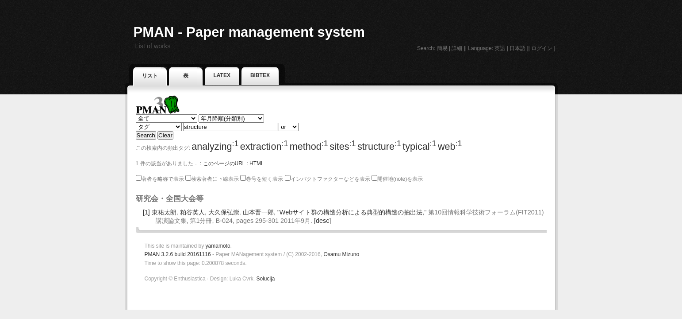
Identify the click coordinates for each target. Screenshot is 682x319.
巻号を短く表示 (261, 179)
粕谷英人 (192, 212)
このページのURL (224, 163)
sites (343, 146)
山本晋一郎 (258, 212)
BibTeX (260, 75)
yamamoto (218, 246)
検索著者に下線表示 (212, 179)
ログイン (541, 48)
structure (379, 146)
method (309, 146)
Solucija (265, 279)
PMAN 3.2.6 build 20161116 (178, 254)
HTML (256, 163)
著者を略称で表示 (160, 179)
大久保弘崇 (223, 212)
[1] (146, 212)
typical (419, 146)
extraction (264, 146)
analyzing (215, 146)
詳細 (457, 48)
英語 (499, 48)
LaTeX (222, 75)
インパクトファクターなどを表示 (327, 179)
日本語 (517, 48)
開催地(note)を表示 (397, 179)
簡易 (442, 48)
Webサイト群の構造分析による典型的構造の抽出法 (351, 212)
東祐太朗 (164, 212)
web (450, 146)
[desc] (322, 220)
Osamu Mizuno (341, 254)
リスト (150, 76)
